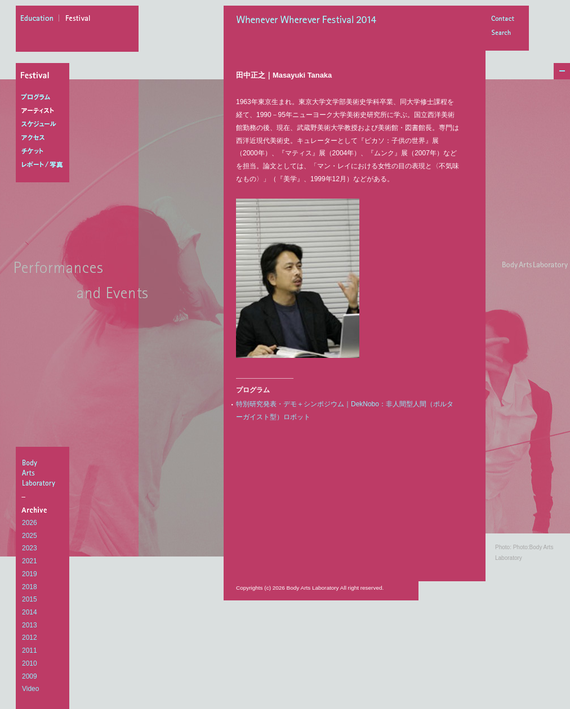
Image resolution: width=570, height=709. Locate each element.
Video (30, 689)
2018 (29, 587)
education (40, 19)
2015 (29, 599)
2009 (29, 676)
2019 (29, 574)
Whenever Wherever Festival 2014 (309, 20)
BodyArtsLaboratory (43, 472)
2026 (29, 523)
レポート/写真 (45, 165)
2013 (29, 625)
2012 (29, 637)
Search (502, 33)
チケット (45, 151)
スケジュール (45, 124)
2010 (29, 663)
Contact (502, 19)
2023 (29, 548)
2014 (29, 612)
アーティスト (45, 111)
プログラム (45, 97)
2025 (29, 536)
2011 (29, 650)
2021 (29, 561)
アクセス (45, 138)
